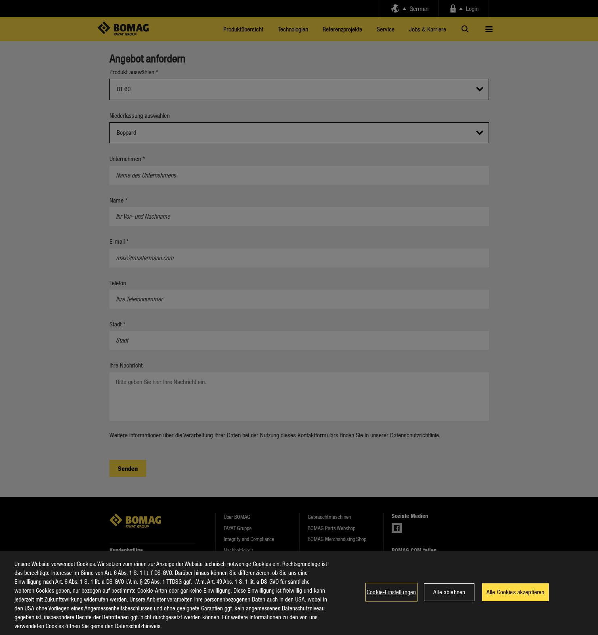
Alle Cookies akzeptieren (516, 601)
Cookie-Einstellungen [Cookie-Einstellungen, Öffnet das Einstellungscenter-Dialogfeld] (391, 601)
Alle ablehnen (449, 601)
